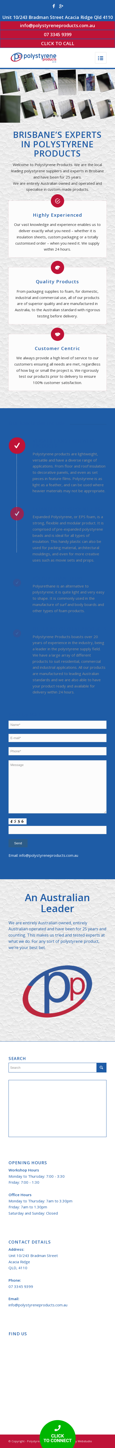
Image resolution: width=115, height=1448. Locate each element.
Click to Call (57, 43)
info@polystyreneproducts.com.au (57, 25)
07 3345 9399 (57, 34)
